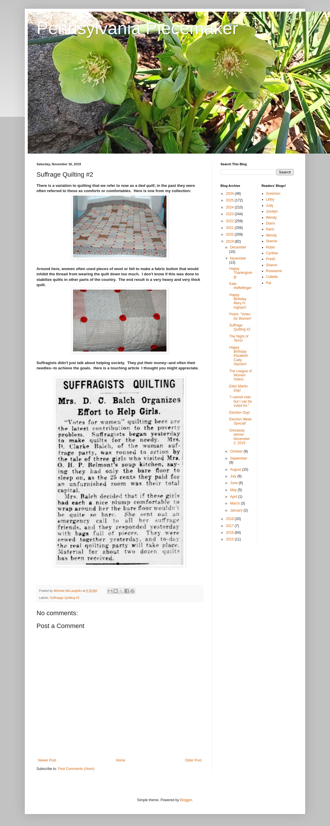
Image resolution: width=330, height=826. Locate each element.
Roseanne (274, 271)
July (233, 476)
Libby (270, 199)
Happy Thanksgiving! (240, 273)
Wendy (271, 217)
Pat (268, 283)
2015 (230, 539)
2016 (230, 533)
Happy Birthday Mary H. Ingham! (237, 301)
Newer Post (47, 760)
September (238, 458)
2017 (230, 526)
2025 (230, 200)
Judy (269, 206)
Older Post (193, 760)
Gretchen (273, 194)
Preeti (270, 259)
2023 (230, 214)
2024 (230, 207)
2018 (230, 519)
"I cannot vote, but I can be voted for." (240, 401)
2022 (230, 221)
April (234, 497)
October (237, 451)
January (237, 510)
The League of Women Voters (240, 375)
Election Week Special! (240, 421)
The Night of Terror (238, 338)
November (238, 258)
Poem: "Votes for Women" (240, 316)
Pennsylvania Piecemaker (137, 28)
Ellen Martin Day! (238, 388)
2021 (230, 228)
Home (120, 760)
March (235, 503)
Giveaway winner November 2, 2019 (239, 436)
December (238, 247)
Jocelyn (272, 211)
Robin (270, 247)
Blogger (186, 800)
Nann (270, 229)
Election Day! (239, 413)
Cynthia (272, 253)
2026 (230, 194)
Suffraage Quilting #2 (64, 597)
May (234, 490)
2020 (230, 234)
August (236, 469)
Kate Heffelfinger (240, 286)
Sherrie (271, 241)
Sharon (271, 265)
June (234, 483)
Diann (270, 223)
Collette (272, 277)
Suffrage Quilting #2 (239, 327)
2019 (230, 241)
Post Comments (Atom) (76, 769)
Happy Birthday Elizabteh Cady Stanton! (238, 355)
